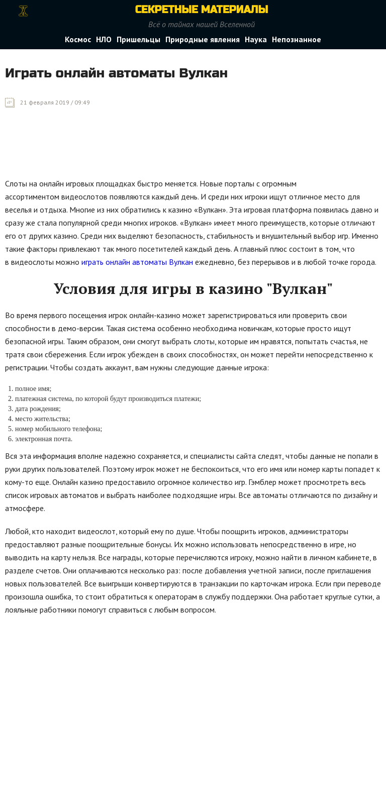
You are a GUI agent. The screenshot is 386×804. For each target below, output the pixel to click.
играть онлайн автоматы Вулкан (137, 262)
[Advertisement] (188, 150)
